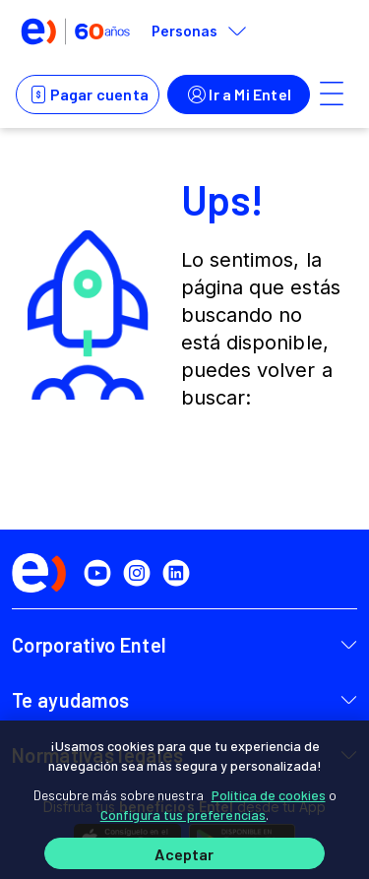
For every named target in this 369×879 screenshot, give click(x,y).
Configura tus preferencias (183, 814)
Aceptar (184, 854)
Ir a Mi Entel (238, 94)
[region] (184, 800)
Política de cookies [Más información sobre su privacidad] (269, 794)
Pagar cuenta (88, 94)
